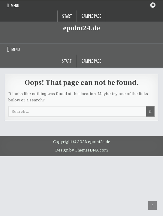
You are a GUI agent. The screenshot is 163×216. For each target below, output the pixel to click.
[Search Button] (152, 5)
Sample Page (91, 16)
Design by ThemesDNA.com (81, 150)
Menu (15, 5)
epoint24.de (81, 28)
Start (67, 16)
